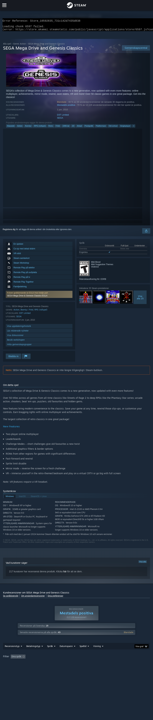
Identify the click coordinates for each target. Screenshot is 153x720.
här (65, 573)
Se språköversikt (10, 598)
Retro (50, 128)
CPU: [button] (6, 668)
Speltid (83, 652)
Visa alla (142, 564)
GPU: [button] (17, 668)
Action (19, 128)
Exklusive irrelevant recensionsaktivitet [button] (54, 663)
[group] (76, 665)
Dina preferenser (55, 598)
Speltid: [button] (82, 663)
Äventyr (28, 128)
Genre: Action (19, 45)
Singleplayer (125, 128)
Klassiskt (11, 128)
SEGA (60, 120)
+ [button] (133, 128)
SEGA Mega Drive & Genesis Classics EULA (27, 298)
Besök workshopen (16, 342)
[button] (39, 296)
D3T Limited (63, 117)
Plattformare (101, 128)
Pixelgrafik (89, 128)
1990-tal (65, 128)
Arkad (79, 128)
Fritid (58, 128)
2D (73, 128)
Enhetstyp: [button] (31, 668)
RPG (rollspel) (40, 128)
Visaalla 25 (140, 299)
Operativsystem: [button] (130, 663)
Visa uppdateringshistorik (19, 328)
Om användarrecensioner (33, 598)
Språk (50, 652)
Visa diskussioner (15, 337)
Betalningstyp (33, 652)
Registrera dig (9, 231)
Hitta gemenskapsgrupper (19, 346)
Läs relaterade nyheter (18, 332)
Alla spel (7, 45)
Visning (97, 652)
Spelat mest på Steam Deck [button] (104, 663)
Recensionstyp (12, 652)
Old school (113, 128)
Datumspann (66, 652)
